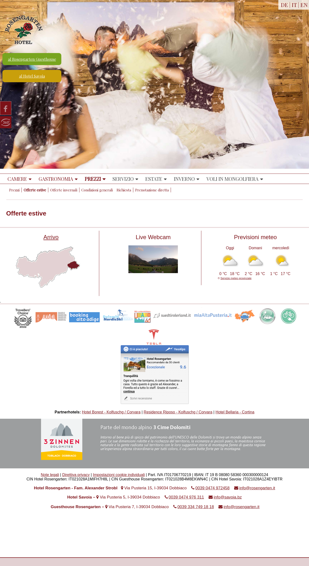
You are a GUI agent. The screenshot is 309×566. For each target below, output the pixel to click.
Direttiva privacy (76, 475)
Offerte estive (35, 190)
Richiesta (124, 190)
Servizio (123, 178)
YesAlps (175, 349)
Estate (153, 178)
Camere (17, 178)
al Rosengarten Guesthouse (32, 59)
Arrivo (51, 237)
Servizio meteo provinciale (235, 278)
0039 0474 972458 (212, 488)
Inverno (184, 178)
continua (129, 391)
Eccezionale (156, 367)
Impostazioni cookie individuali (119, 475)
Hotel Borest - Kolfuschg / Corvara (111, 412)
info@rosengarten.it (257, 488)
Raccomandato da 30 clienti (163, 362)
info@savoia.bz (228, 497)
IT (294, 4)
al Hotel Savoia (32, 76)
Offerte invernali (63, 190)
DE (284, 4)
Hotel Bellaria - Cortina (235, 412)
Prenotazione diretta (152, 190)
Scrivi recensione (137, 398)
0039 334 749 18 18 (195, 507)
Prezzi (93, 178)
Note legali (50, 475)
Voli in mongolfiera (232, 178)
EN (304, 4)
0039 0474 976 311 (186, 497)
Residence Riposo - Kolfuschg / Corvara (178, 412)
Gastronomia (56, 178)
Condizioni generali (97, 190)
